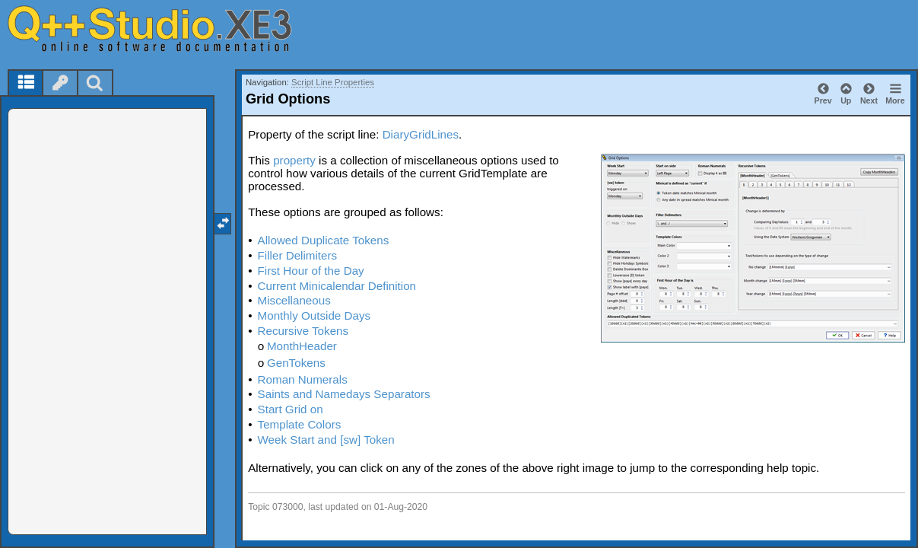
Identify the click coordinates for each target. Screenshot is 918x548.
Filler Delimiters (298, 255)
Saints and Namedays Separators (344, 393)
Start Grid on (290, 409)
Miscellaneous (294, 300)
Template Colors (299, 424)
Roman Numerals (303, 379)
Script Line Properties (332, 82)
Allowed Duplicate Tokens (323, 240)
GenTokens (296, 362)
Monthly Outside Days (314, 315)
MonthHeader (302, 345)
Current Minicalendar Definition (337, 285)
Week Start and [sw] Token (326, 439)
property (294, 160)
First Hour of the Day (311, 270)
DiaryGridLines (421, 134)
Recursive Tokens (303, 330)
